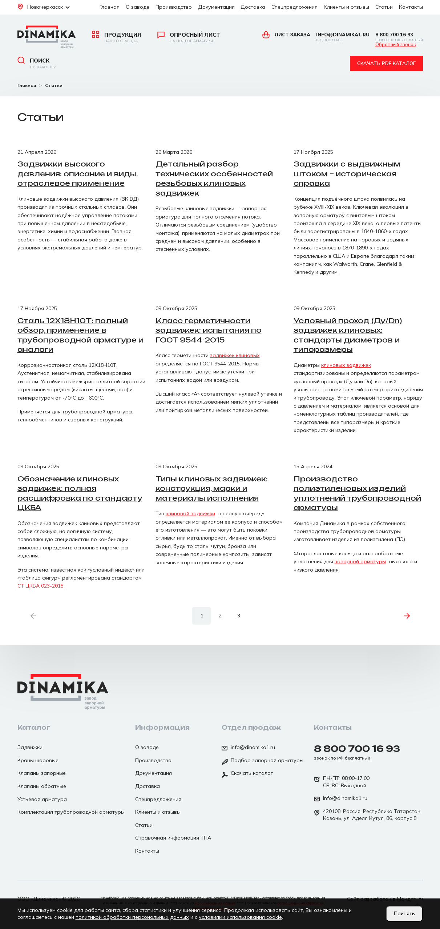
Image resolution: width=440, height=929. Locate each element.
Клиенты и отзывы (346, 7)
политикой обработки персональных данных (132, 917)
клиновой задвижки (190, 513)
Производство (174, 7)
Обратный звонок (395, 44)
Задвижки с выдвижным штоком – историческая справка (347, 174)
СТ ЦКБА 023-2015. (41, 585)
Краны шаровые (37, 760)
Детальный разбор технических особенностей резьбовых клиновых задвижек (214, 178)
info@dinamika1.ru (343, 37)
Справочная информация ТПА (173, 837)
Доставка (253, 7)
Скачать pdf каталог (386, 63)
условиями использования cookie (240, 917)
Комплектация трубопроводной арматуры (71, 812)
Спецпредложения (294, 7)
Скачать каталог (247, 774)
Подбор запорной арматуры (262, 761)
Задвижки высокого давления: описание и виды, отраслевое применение (77, 174)
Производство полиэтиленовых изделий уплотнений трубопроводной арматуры (357, 493)
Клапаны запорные (41, 773)
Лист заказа (286, 34)
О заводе (137, 7)
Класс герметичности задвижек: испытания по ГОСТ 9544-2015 (209, 330)
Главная (110, 7)
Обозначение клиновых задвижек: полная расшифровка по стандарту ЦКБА (79, 493)
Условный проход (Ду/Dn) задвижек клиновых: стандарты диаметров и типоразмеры (348, 335)
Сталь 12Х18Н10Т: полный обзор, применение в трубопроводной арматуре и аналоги (80, 335)
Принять (404, 913)
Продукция (116, 37)
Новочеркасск (43, 7)
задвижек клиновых (235, 355)
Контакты (411, 7)
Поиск (36, 63)
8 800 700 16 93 (399, 37)
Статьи (384, 7)
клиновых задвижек (346, 365)
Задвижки (30, 747)
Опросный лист (188, 37)
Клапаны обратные (41, 786)
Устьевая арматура (42, 799)
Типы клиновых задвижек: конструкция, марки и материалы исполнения (212, 488)
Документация (216, 7)
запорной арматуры (360, 561)
